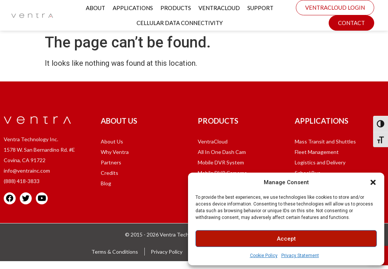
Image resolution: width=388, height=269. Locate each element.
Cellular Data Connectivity (180, 22)
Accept (286, 238)
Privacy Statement (300, 255)
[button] (373, 182)
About (95, 7)
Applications (133, 7)
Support (260, 7)
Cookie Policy (264, 255)
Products (175, 7)
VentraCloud (219, 7)
